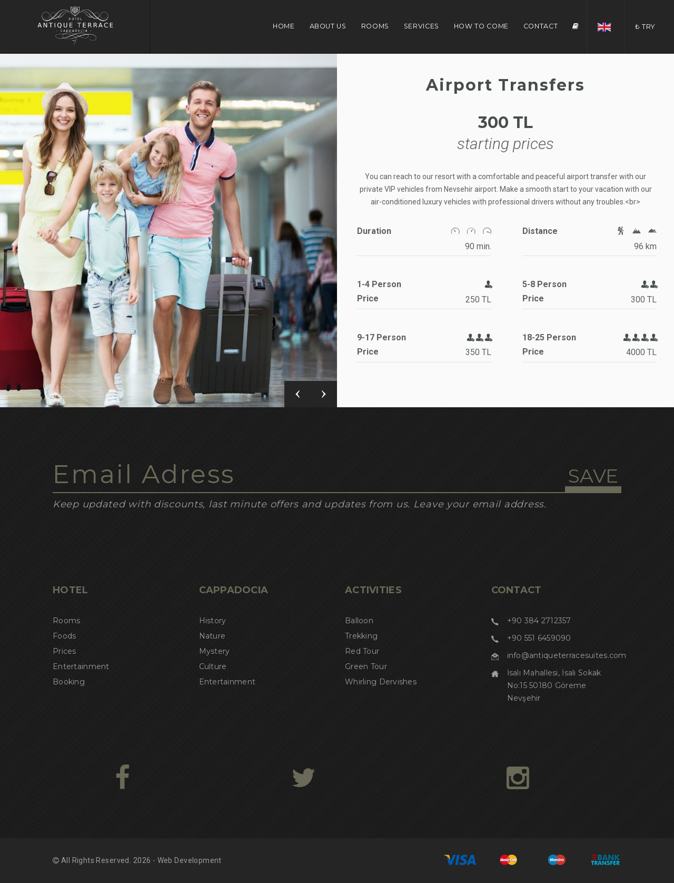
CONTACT (540, 26)
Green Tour (366, 666)
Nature (212, 636)
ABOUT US (328, 26)
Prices (64, 651)
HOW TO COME (481, 26)
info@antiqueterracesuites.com (567, 655)
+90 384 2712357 (539, 620)
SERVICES (421, 26)
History (212, 620)
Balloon (359, 620)
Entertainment (81, 666)
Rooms (66, 620)
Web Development (189, 860)
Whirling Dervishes (381, 681)
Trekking (361, 636)
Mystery (214, 651)
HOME (284, 26)
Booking (69, 681)
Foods (64, 636)
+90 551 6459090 (539, 638)
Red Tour (362, 651)
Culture (213, 666)
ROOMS (375, 26)
